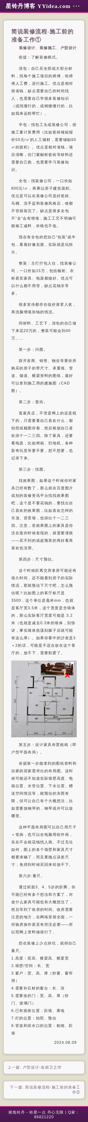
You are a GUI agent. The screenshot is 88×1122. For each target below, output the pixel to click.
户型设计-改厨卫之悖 (42, 1067)
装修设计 (27, 48)
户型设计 (68, 48)
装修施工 (48, 48)
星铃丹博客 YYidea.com (38, 6)
